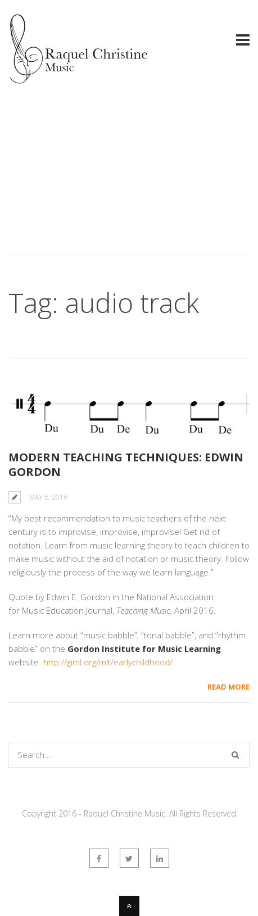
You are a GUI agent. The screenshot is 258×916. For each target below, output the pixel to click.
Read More (228, 687)
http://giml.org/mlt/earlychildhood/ (108, 662)
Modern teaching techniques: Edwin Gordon (125, 464)
